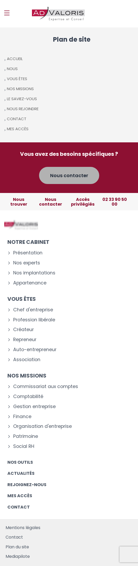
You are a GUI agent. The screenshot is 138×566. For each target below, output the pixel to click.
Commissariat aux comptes (45, 387)
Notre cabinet (28, 242)
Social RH (23, 446)
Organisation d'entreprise (42, 426)
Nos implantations (34, 273)
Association (26, 360)
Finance (22, 417)
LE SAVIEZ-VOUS (22, 98)
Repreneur (24, 340)
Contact (18, 507)
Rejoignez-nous (26, 485)
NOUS (12, 68)
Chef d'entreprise (33, 310)
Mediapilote (18, 556)
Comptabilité (28, 397)
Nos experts (26, 263)
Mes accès (19, 496)
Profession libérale (34, 320)
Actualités (21, 473)
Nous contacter (69, 175)
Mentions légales (23, 528)
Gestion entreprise (34, 407)
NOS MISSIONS (20, 88)
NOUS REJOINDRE (23, 109)
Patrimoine (25, 436)
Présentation (27, 253)
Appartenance (29, 283)
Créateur (23, 330)
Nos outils (20, 462)
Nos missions (26, 375)
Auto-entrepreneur (34, 350)
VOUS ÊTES (17, 78)
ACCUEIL (15, 58)
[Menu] (6, 13)
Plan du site (17, 547)
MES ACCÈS (17, 129)
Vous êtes (21, 299)
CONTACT (16, 119)
